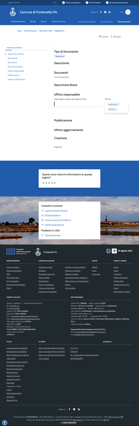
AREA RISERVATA (68, 422)
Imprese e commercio (72, 270)
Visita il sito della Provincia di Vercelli (52, 351)
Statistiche (10, 396)
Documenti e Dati (45, 30)
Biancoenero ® (78, 420)
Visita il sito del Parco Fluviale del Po (52, 355)
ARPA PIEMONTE (76, 358)
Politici (9, 288)
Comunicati (96, 274)
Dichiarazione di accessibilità (17, 351)
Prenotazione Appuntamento (17, 362)
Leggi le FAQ (11, 358)
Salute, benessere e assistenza (76, 277)
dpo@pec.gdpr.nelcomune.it (84, 334)
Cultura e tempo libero (47, 288)
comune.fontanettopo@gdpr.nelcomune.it (91, 332)
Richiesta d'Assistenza (14, 369)
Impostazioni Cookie (14, 386)
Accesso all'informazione (86, 21)
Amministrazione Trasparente (17, 348)
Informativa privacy (13, 379)
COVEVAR (74, 351)
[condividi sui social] (103, 36)
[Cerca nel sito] (128, 12)
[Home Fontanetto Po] (32, 12)
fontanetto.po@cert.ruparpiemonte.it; (24, 316)
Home (19, 30)
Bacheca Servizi (12, 372)
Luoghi (116, 270)
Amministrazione (30, 30)
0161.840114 (14, 306)
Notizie (94, 267)
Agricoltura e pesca (45, 267)
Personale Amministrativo (16, 284)
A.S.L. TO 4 (74, 348)
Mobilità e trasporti (72, 274)
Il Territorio (117, 274)
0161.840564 (15, 308)
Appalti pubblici (44, 277)
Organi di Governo (13, 267)
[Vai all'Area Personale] (117, 2)
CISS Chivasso (44, 358)
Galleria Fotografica (121, 277)
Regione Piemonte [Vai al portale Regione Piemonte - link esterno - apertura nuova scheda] (14, 2)
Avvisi (94, 270)
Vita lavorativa (70, 288)
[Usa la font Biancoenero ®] (71, 2)
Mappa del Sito (12, 400)
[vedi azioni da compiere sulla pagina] (115, 36)
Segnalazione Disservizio (15, 365)
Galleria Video (118, 281)
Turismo (67, 284)
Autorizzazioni (44, 281)
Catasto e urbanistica (46, 284)
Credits (9, 390)
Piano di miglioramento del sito (18, 355)
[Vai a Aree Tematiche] (93, 2)
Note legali (10, 383)
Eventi (116, 267)
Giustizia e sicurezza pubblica (75, 267)
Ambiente (42, 270)
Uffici (8, 274)
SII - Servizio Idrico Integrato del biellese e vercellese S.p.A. (91, 355)
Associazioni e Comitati (122, 291)
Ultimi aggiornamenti (14, 393)
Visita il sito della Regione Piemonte (51, 348)
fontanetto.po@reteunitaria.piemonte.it (25, 319)
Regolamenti (59, 30)
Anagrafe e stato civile (47, 274)
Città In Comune (114, 417)
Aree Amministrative (14, 270)
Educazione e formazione (48, 291)
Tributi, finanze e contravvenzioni (77, 281)
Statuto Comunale (13, 376)
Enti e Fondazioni (13, 281)
